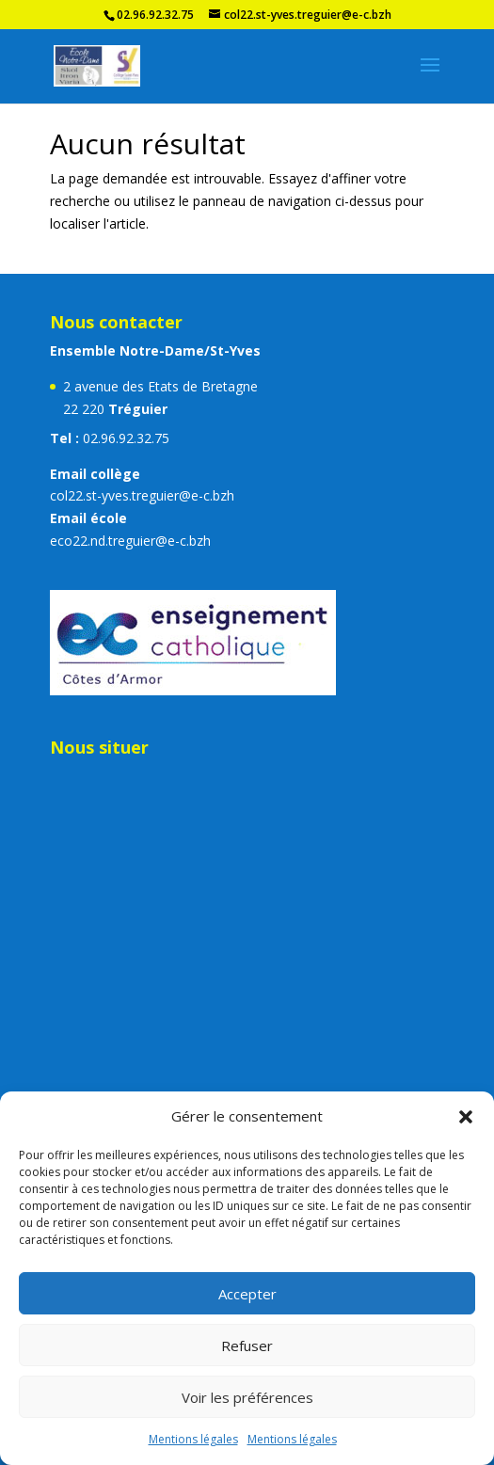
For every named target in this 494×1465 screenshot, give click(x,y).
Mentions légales (193, 1439)
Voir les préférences (247, 1397)
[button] (465, 1116)
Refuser (247, 1345)
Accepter (247, 1293)
